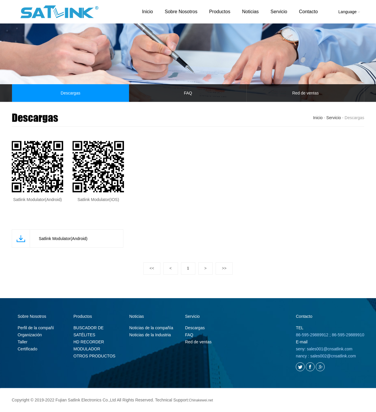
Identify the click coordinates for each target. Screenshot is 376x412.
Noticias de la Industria (150, 334)
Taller (22, 342)
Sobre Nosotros (181, 11)
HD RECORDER (88, 342)
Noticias (250, 11)
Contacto (308, 11)
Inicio (147, 11)
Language (349, 11)
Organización (30, 334)
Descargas (70, 93)
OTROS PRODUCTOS (94, 356)
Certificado (27, 349)
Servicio (279, 11)
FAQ (188, 93)
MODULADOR (86, 349)
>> (224, 268)
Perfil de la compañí (36, 327)
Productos (219, 11)
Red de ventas (305, 93)
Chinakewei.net (201, 400)
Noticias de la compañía (151, 327)
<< (152, 268)
